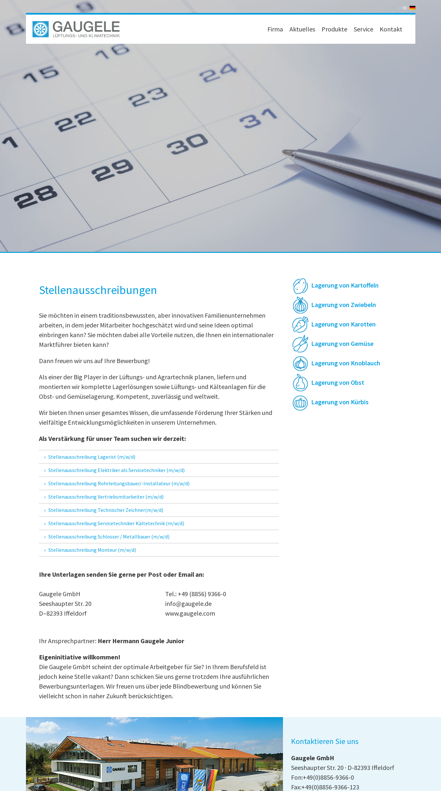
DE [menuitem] (404, 8)
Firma (275, 29)
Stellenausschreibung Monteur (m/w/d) (92, 550)
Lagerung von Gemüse (342, 343)
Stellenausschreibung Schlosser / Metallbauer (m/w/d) (108, 536)
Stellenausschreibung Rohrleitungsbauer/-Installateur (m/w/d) (119, 483)
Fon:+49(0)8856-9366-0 (322, 777)
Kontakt (391, 29)
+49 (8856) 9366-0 (202, 594)
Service (363, 29)
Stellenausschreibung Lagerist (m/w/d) (91, 457)
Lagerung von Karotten (343, 324)
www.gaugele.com (190, 613)
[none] (407, 8)
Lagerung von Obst (337, 382)
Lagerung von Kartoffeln (345, 285)
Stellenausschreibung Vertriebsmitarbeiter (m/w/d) (106, 496)
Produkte (334, 29)
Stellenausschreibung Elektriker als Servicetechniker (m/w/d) (116, 470)
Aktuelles (302, 29)
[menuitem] (407, 8)
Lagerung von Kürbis (340, 402)
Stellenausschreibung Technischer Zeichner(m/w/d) (105, 510)
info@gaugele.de (188, 603)
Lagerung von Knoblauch (345, 363)
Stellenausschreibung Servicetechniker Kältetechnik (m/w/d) (116, 523)
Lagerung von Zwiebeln (343, 305)
